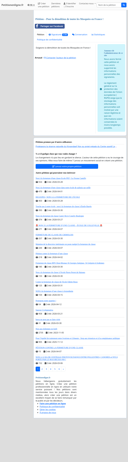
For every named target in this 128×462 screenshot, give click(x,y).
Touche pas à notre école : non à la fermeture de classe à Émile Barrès (64, 241)
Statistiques (98, 69)
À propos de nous (48, 447)
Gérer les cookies (48, 444)
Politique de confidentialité (49, 74)
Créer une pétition (43, 5)
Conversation (79, 69)
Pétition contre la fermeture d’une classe (52, 288)
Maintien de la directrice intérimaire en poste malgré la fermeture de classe (66, 279)
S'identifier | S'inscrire (70, 5)
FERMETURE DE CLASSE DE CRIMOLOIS (54, 270)
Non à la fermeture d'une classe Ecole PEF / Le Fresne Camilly (61, 213)
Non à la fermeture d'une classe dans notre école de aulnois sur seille (63, 222)
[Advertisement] (80, 31)
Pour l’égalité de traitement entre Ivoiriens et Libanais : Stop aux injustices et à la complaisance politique (78, 373)
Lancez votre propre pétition (67, 201)
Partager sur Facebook (49, 61)
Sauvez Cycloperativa (44, 345)
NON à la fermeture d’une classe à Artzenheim (54, 326)
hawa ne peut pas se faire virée (48, 354)
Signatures (58, 69)
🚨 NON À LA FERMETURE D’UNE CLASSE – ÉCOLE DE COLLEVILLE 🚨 (69, 260)
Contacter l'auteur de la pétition (60, 92)
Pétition (40, 69)
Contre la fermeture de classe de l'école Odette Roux (57, 317)
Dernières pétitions (55, 5)
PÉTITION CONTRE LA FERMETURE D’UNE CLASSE (59, 382)
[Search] (109, 5)
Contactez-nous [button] (86, 3)
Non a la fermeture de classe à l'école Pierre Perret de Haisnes (60, 307)
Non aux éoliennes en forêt (46, 364)
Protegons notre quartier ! (46, 336)
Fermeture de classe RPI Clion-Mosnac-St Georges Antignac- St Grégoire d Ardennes (70, 298)
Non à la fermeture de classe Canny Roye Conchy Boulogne (60, 251)
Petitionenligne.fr (13, 5)
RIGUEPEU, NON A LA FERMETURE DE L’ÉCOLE (58, 232)
